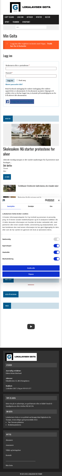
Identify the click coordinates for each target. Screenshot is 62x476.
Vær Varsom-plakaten (16, 422)
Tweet (5, 168)
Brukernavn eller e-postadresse (20, 65)
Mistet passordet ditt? (14, 84)
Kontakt (9, 455)
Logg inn (20, 17)
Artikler (30, 17)
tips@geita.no (11, 406)
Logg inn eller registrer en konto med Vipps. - (31, 44)
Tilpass (31, 274)
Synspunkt (26, 22)
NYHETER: (8, 118)
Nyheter (39, 17)
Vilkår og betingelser (13, 450)
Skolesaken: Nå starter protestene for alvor (29, 151)
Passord (12, 72)
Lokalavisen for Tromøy (35, 474)
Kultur (47, 17)
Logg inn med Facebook (19, 101)
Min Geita (9, 465)
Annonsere (10, 445)
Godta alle (31, 268)
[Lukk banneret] (59, 200)
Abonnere (9, 440)
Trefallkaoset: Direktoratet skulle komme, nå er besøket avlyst (38, 186)
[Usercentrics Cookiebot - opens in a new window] (45, 200)
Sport (7, 22)
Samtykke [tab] (11, 206)
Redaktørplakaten (14, 425)
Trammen (16, 22)
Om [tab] (51, 206)
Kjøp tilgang (9, 17)
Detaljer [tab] (31, 206)
